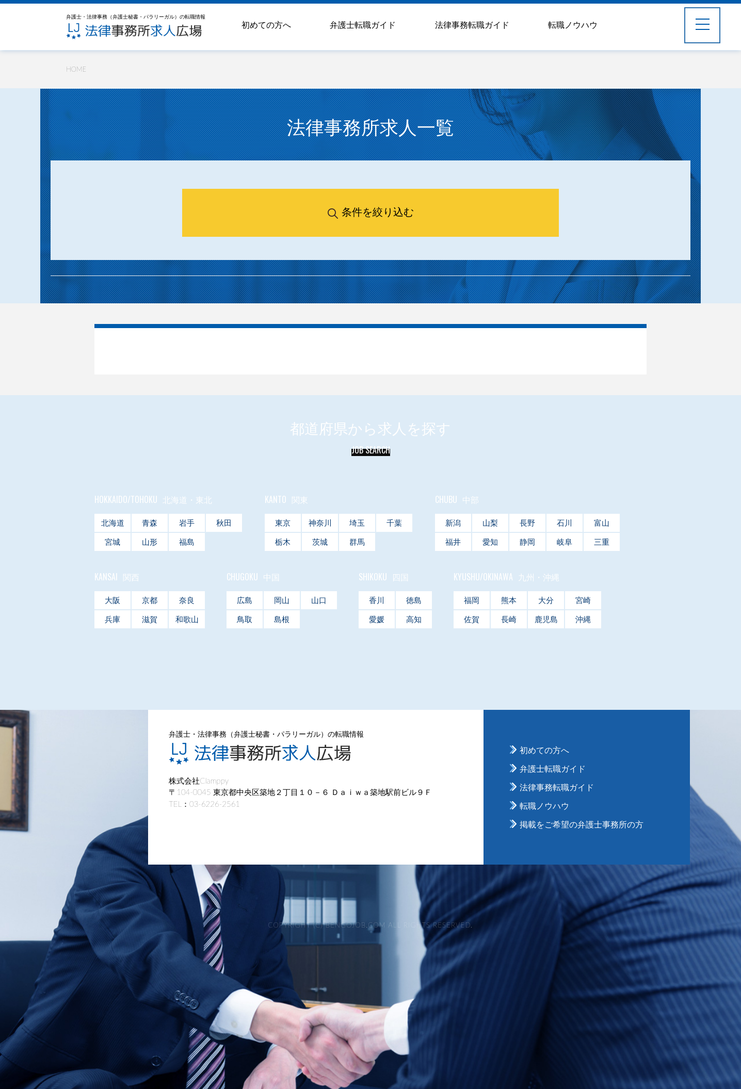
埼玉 (357, 522)
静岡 (527, 541)
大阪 (112, 600)
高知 (414, 619)
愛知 (490, 541)
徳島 (414, 600)
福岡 (471, 600)
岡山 (281, 600)
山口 (319, 600)
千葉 (394, 522)
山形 (149, 541)
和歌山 (187, 619)
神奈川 (320, 522)
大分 (546, 600)
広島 (244, 600)
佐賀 (471, 619)
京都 (149, 600)
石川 (564, 522)
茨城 (320, 541)
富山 (601, 522)
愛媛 (376, 619)
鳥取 (244, 619)
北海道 (112, 522)
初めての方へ (266, 24)
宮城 (112, 541)
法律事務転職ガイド (472, 24)
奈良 (187, 600)
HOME (76, 69)
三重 (601, 541)
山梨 (490, 522)
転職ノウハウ (573, 24)
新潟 (453, 522)
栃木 (283, 541)
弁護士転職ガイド (363, 24)
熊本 (509, 600)
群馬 (357, 541)
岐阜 (564, 541)
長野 (527, 522)
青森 (149, 522)
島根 (281, 619)
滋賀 (149, 619)
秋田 (224, 522)
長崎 (509, 619)
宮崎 (583, 600)
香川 (376, 600)
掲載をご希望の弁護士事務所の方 (581, 824)
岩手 (187, 522)
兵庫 (112, 619)
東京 (283, 522)
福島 (187, 541)
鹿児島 (546, 619)
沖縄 (583, 619)
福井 (453, 541)
